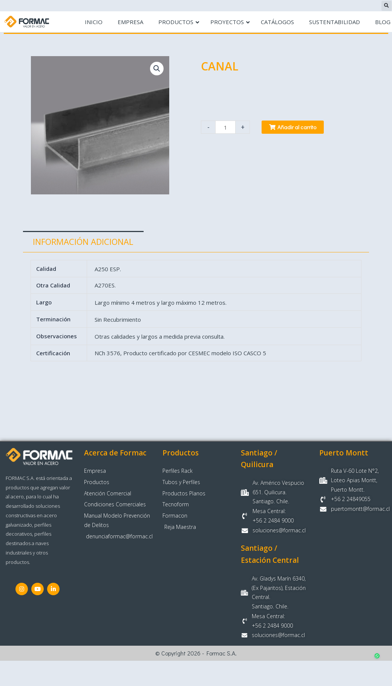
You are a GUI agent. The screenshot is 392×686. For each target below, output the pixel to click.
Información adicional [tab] (83, 241)
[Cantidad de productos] (225, 127)
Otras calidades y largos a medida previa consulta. (160, 336)
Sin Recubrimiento (118, 319)
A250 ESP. (108, 269)
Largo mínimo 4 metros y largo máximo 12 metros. (161, 302)
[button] (386, 6)
